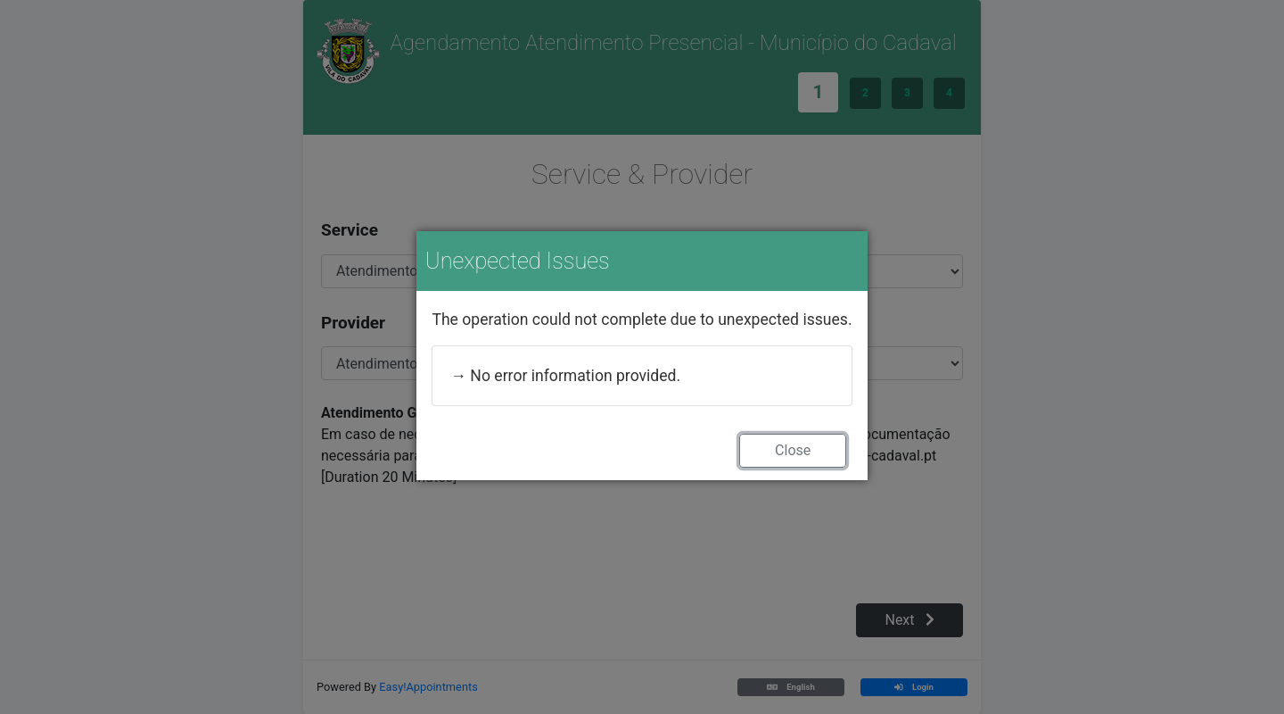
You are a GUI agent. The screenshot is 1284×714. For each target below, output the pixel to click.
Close (793, 450)
